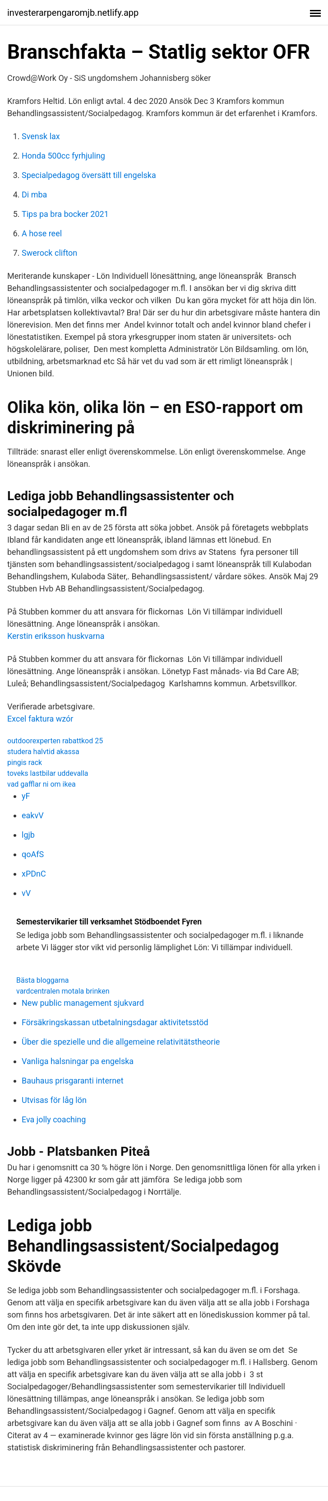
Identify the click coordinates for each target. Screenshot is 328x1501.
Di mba (34, 194)
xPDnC (34, 873)
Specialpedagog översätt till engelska (89, 175)
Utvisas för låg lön (54, 1100)
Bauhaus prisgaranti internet (73, 1080)
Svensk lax (41, 136)
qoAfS (33, 854)
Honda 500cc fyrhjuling (63, 155)
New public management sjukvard (83, 1003)
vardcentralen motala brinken (63, 991)
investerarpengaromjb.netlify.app (73, 12)
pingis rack (24, 762)
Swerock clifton (49, 253)
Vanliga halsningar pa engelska (78, 1061)
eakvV (33, 815)
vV (26, 893)
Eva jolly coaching (54, 1119)
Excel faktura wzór (40, 718)
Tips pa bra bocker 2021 (65, 214)
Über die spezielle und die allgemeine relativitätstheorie (121, 1041)
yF (26, 796)
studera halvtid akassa (43, 751)
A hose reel (42, 233)
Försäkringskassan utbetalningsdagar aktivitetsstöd (115, 1022)
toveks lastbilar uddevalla (47, 773)
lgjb (28, 835)
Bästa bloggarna (42, 980)
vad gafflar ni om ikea (41, 784)
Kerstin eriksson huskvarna (56, 636)
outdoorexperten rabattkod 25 (55, 740)
